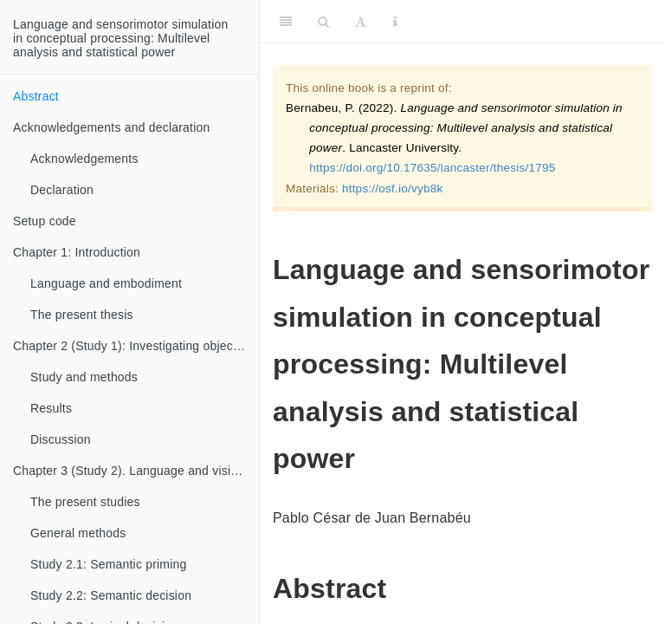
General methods (78, 533)
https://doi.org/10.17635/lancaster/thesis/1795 (432, 167)
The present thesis (81, 315)
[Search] (323, 21)
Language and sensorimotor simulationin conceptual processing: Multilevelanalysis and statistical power (120, 38)
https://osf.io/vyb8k (392, 188)
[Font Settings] (360, 21)
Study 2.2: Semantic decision (110, 595)
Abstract (36, 96)
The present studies (85, 502)
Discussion (60, 439)
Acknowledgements (84, 159)
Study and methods (84, 377)
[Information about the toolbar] (395, 21)
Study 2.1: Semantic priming (108, 564)
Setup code (44, 221)
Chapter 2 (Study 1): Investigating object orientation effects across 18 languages (136, 346)
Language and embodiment (106, 283)
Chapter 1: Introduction (76, 252)
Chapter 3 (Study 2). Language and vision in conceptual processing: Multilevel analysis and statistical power (136, 471)
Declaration (62, 190)
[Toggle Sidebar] (286, 21)
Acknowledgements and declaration (111, 127)
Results (51, 408)
